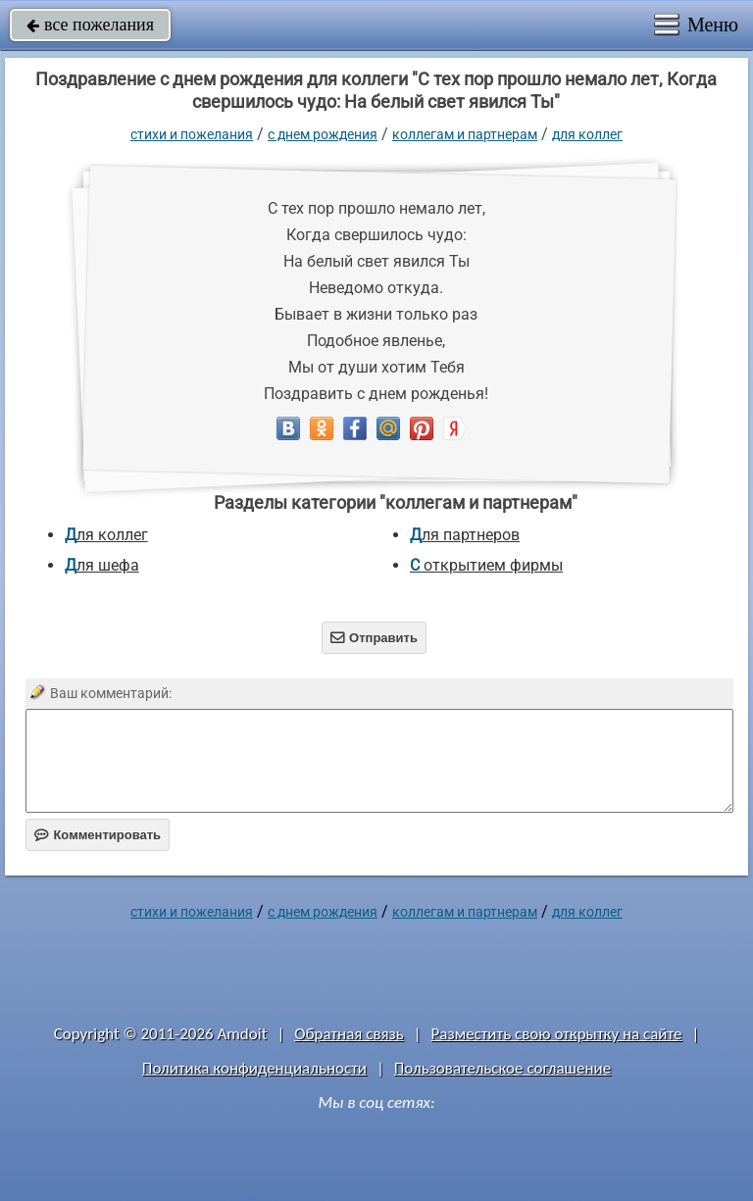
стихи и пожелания (191, 134)
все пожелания (90, 24)
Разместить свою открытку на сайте (556, 1034)
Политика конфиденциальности (254, 1068)
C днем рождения (322, 134)
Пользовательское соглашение (502, 1068)
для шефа (102, 565)
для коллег (587, 134)
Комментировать (97, 834)
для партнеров (465, 534)
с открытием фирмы (486, 565)
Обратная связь (349, 1034)
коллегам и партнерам (464, 134)
